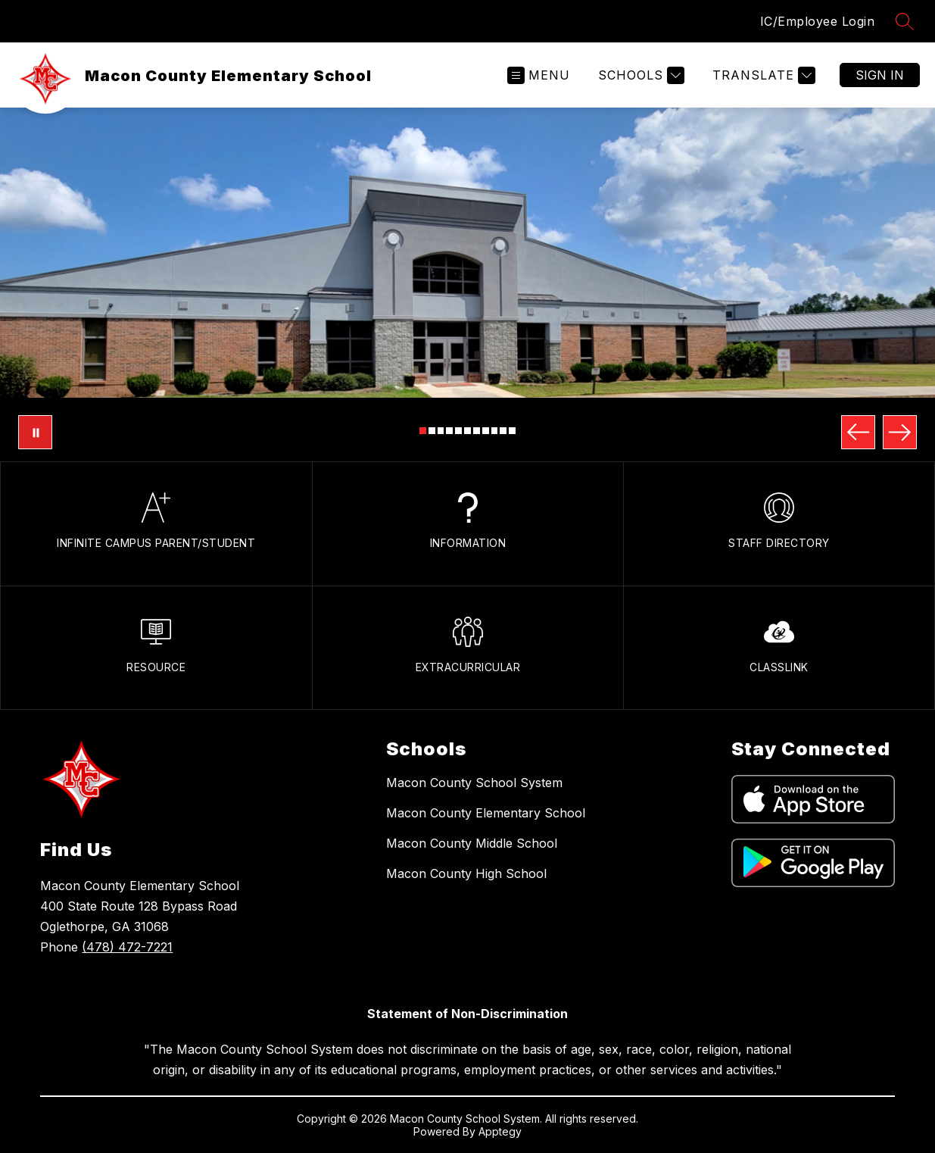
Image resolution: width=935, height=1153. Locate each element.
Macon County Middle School (471, 843)
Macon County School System (474, 782)
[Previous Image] (858, 432)
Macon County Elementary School (485, 812)
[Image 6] (467, 430)
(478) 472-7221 (127, 947)
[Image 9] (494, 430)
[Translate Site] (762, 75)
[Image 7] (476, 430)
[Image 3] (441, 430)
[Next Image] (900, 432)
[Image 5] (458, 430)
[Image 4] (449, 430)
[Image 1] (422, 430)
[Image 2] (432, 430)
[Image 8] (485, 430)
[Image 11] (512, 430)
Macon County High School (466, 873)
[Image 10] (503, 430)
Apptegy (500, 1131)
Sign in (880, 75)
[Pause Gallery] (35, 432)
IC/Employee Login (817, 21)
